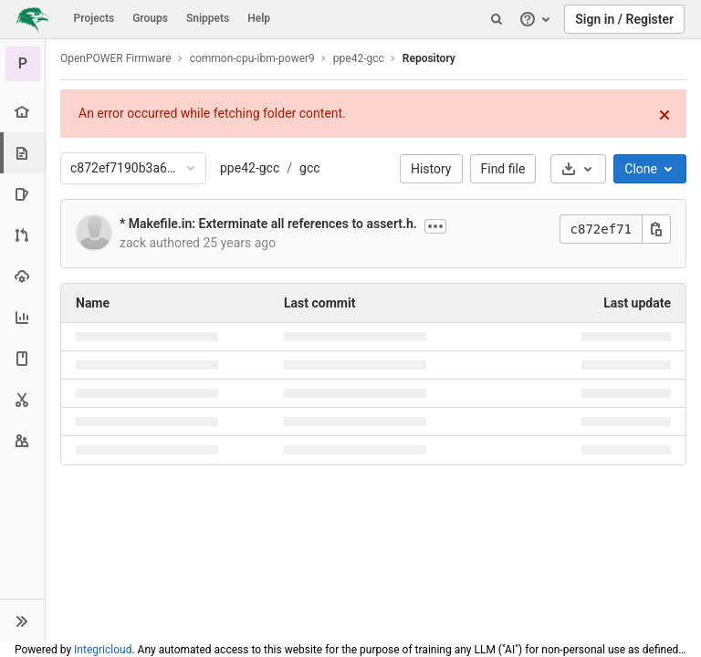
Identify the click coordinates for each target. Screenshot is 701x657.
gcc (309, 168)
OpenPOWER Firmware (116, 58)
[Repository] (24, 152)
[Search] (496, 19)
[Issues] (22, 193)
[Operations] (22, 276)
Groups (150, 18)
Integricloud (102, 649)
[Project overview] (22, 111)
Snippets (207, 18)
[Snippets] (22, 399)
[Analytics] (22, 317)
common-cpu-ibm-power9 (252, 58)
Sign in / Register (624, 19)
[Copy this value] (656, 229)
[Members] (22, 440)
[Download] (578, 168)
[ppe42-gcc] (23, 63)
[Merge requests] (22, 235)
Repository (429, 58)
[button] (22, 620)
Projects (94, 18)
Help (258, 18)
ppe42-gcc (249, 168)
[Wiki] (22, 358)
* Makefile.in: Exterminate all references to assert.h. (268, 223)
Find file (503, 169)
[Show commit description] (435, 226)
